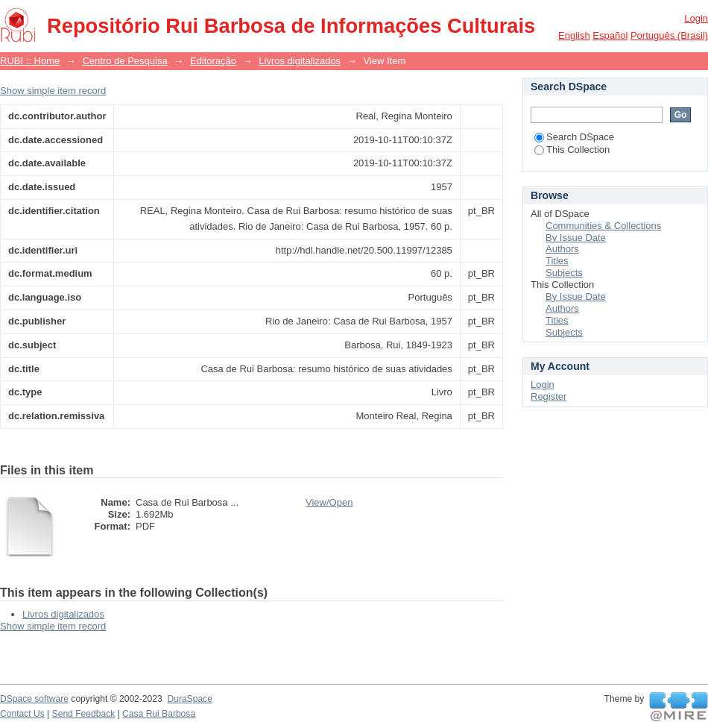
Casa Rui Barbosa (158, 714)
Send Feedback (84, 714)
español (610, 35)
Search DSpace (574, 136)
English (574, 35)
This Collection (572, 149)
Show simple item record (53, 90)
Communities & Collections (603, 225)
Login (696, 18)
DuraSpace (189, 699)
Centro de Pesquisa (124, 60)
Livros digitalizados (300, 60)
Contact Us (22, 714)
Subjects (564, 272)
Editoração (213, 60)
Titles (557, 260)
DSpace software (34, 699)
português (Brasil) (669, 35)
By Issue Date (576, 237)
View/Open (329, 502)
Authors (562, 248)
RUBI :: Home (30, 60)
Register (548, 396)
